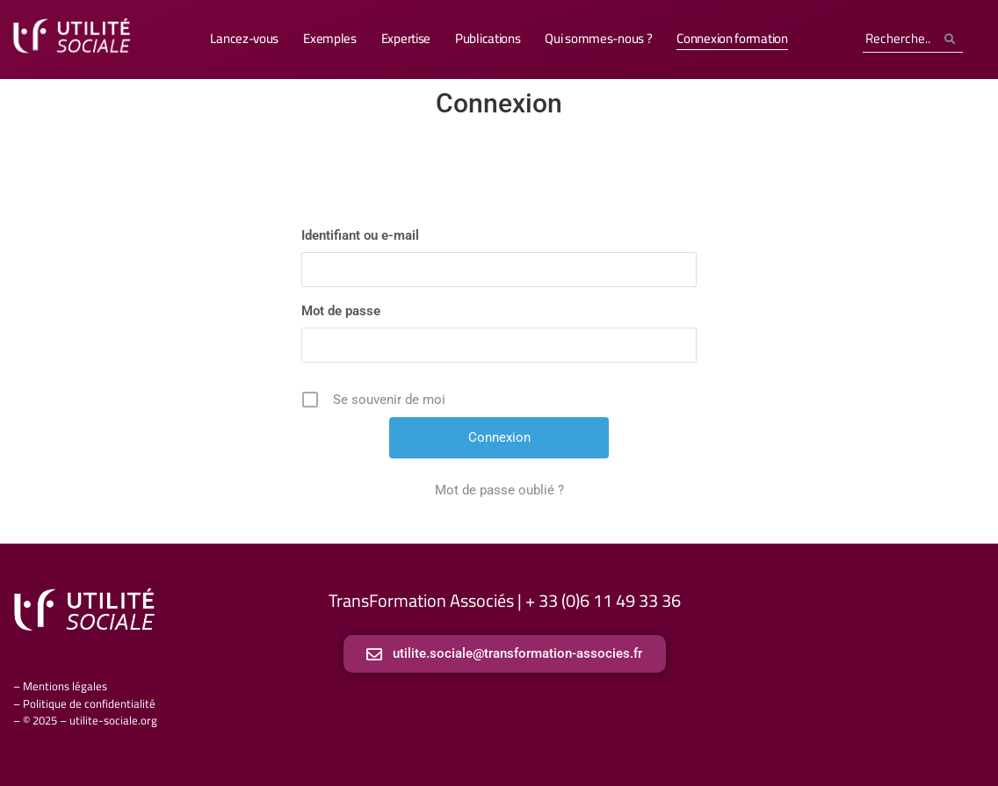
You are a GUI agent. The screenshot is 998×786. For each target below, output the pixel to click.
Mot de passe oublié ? (499, 490)
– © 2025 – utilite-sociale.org (85, 720)
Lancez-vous (244, 38)
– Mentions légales (60, 685)
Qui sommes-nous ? (598, 38)
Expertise (405, 38)
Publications (487, 38)
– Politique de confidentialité (84, 703)
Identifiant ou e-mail (360, 235)
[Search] (900, 39)
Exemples (330, 38)
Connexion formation (731, 38)
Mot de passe (340, 311)
